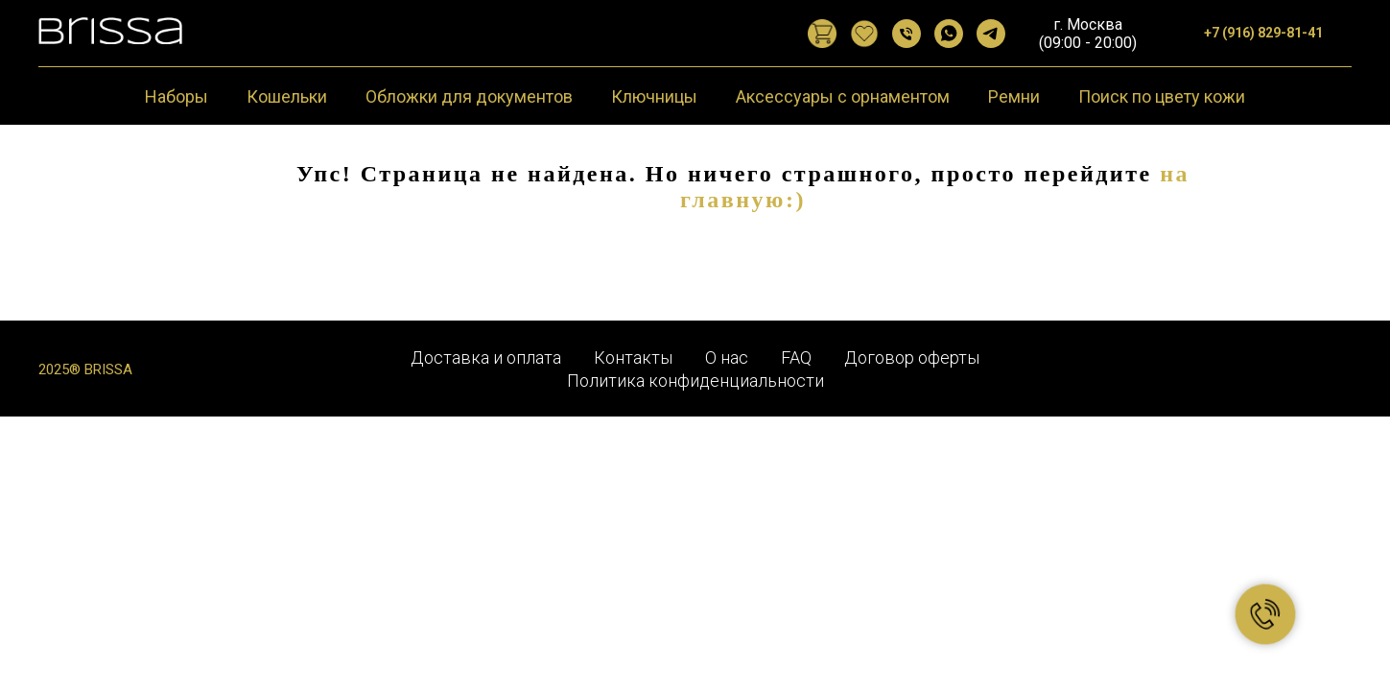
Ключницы (654, 96)
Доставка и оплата (486, 357)
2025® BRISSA (85, 369)
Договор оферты (911, 357)
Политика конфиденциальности (695, 380)
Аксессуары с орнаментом (843, 96)
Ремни (1014, 96)
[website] (822, 33)
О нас (726, 357)
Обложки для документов (469, 96)
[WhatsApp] (948, 33)
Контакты (633, 357)
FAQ (796, 357)
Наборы (176, 96)
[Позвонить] (906, 33)
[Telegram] (991, 33)
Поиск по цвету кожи (1161, 96)
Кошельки (287, 96)
